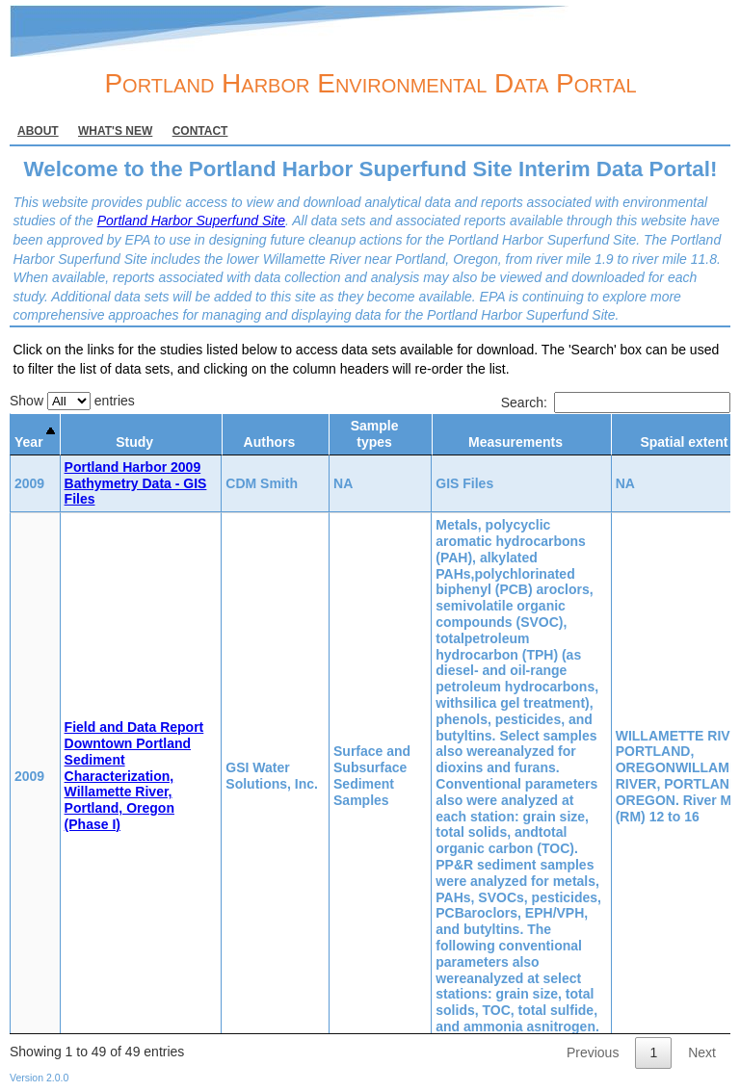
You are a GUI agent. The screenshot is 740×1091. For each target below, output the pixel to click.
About (38, 131)
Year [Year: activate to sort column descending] (28, 442)
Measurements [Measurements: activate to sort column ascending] (515, 442)
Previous (593, 1052)
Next (702, 1052)
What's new (115, 131)
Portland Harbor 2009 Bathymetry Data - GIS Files (136, 483)
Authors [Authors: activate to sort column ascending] (270, 442)
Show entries (72, 400)
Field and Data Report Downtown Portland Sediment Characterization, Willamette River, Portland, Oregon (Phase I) (134, 775)
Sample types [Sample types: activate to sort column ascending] (375, 434)
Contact (200, 131)
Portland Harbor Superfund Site (191, 220)
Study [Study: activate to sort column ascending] (134, 442)
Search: (615, 402)
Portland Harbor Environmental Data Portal (370, 83)
